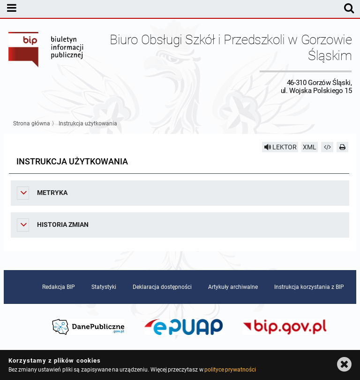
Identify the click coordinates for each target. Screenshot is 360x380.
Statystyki (103, 287)
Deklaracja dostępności (162, 287)
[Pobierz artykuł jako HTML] (327, 147)
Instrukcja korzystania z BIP (309, 287)
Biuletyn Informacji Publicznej (46, 63)
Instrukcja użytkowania (88, 123)
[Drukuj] (343, 147)
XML (309, 147)
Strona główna (31, 123)
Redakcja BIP (58, 287)
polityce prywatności (230, 369)
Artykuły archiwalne (233, 287)
